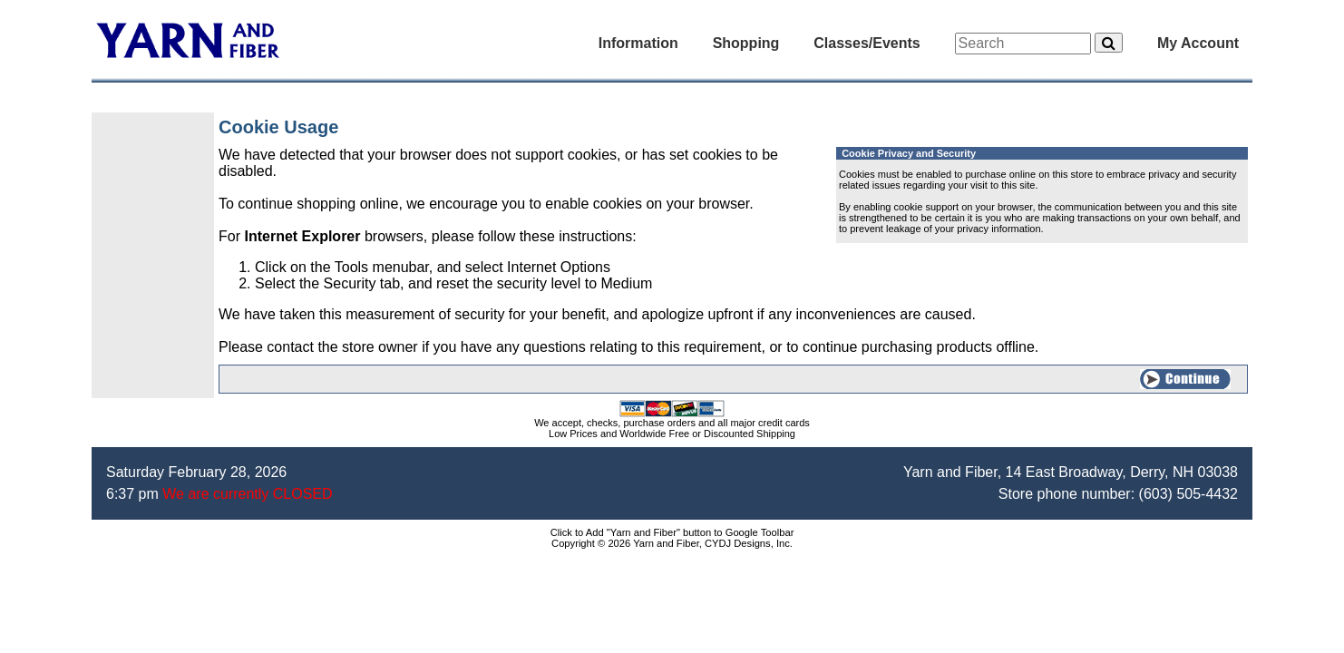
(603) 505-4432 (1188, 494)
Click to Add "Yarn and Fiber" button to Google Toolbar (672, 532)
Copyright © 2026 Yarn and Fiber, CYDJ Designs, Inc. (672, 543)
